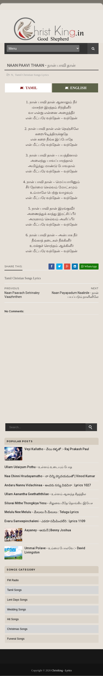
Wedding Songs (16, 609)
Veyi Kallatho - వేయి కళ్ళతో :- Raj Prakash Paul (56, 449)
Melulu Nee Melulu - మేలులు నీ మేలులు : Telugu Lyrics (41, 512)
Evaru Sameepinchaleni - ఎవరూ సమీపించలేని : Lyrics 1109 (44, 521)
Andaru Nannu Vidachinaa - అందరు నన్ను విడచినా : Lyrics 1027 (47, 485)
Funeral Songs (15, 638)
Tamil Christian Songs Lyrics (32, 74)
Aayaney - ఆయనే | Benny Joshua (47, 530)
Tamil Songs (14, 590)
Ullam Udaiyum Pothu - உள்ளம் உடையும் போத (38, 467)
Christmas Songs (17, 629)
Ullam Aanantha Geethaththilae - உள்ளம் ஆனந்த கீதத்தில (45, 494)
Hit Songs (13, 619)
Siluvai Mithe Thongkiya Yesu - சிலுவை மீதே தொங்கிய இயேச (48, 503)
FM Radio (13, 580)
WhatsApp (89, 266)
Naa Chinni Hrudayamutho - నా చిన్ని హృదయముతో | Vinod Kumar (49, 476)
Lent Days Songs (17, 599)
